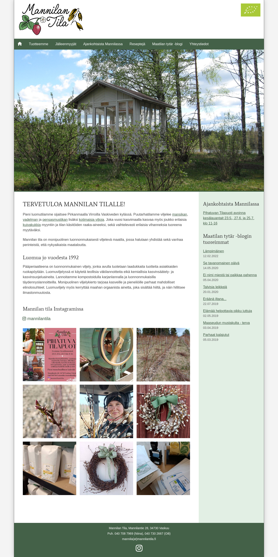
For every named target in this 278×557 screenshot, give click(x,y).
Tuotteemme (38, 44)
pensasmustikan (55, 219)
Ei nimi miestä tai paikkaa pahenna (230, 275)
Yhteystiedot (198, 44)
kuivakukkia (32, 225)
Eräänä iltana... (215, 299)
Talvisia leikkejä (215, 287)
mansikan (179, 214)
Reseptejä (137, 44)
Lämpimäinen (213, 251)
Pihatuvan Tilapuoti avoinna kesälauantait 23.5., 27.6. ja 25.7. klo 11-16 (228, 218)
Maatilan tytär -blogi (167, 44)
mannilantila (37, 318)
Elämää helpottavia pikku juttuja (227, 311)
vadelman (30, 219)
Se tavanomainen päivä (221, 263)
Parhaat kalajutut (216, 335)
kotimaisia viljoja (91, 219)
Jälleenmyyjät (65, 44)
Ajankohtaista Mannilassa (102, 44)
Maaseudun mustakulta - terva (226, 323)
